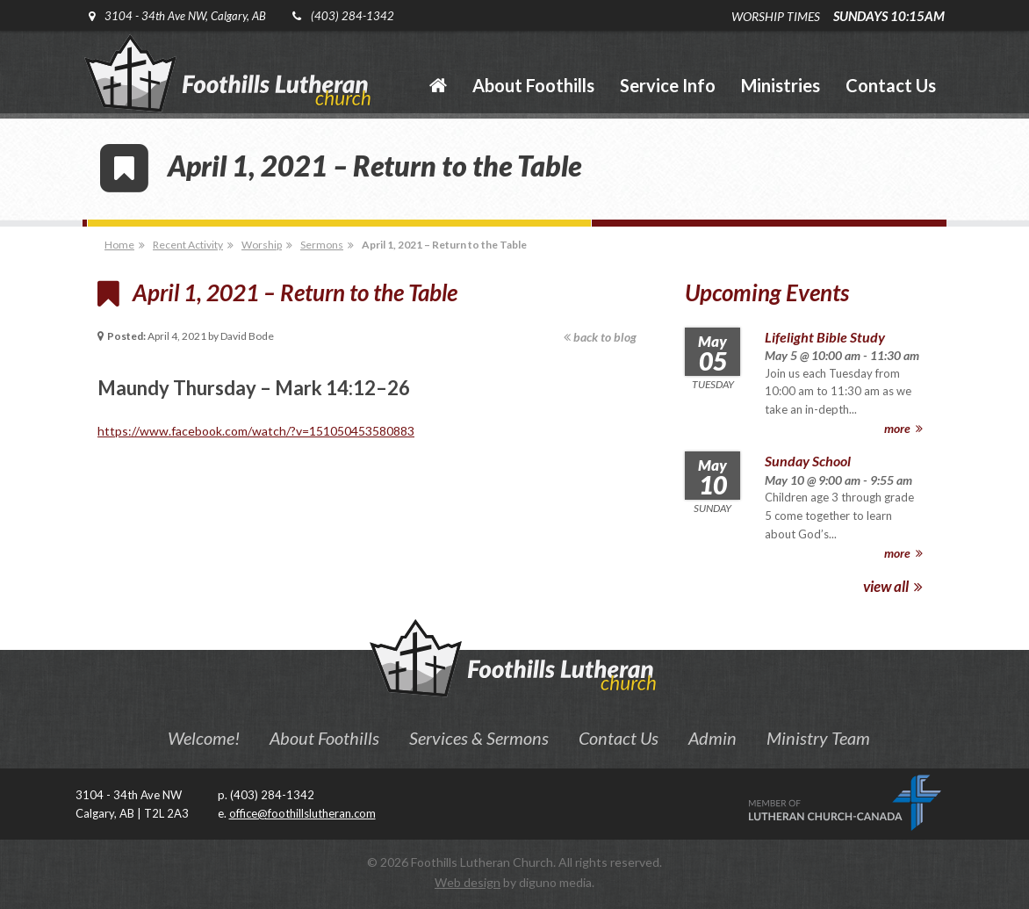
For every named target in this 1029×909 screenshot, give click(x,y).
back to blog (600, 336)
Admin (712, 737)
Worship (261, 244)
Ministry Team (818, 737)
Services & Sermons (479, 737)
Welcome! (204, 737)
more (903, 428)
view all (893, 586)
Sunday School (808, 460)
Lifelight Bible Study (825, 336)
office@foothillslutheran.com (302, 813)
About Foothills (324, 737)
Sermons (321, 244)
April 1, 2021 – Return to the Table (444, 244)
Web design (467, 882)
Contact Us (618, 737)
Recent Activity (188, 244)
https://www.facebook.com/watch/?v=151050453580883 (255, 430)
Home (119, 244)
